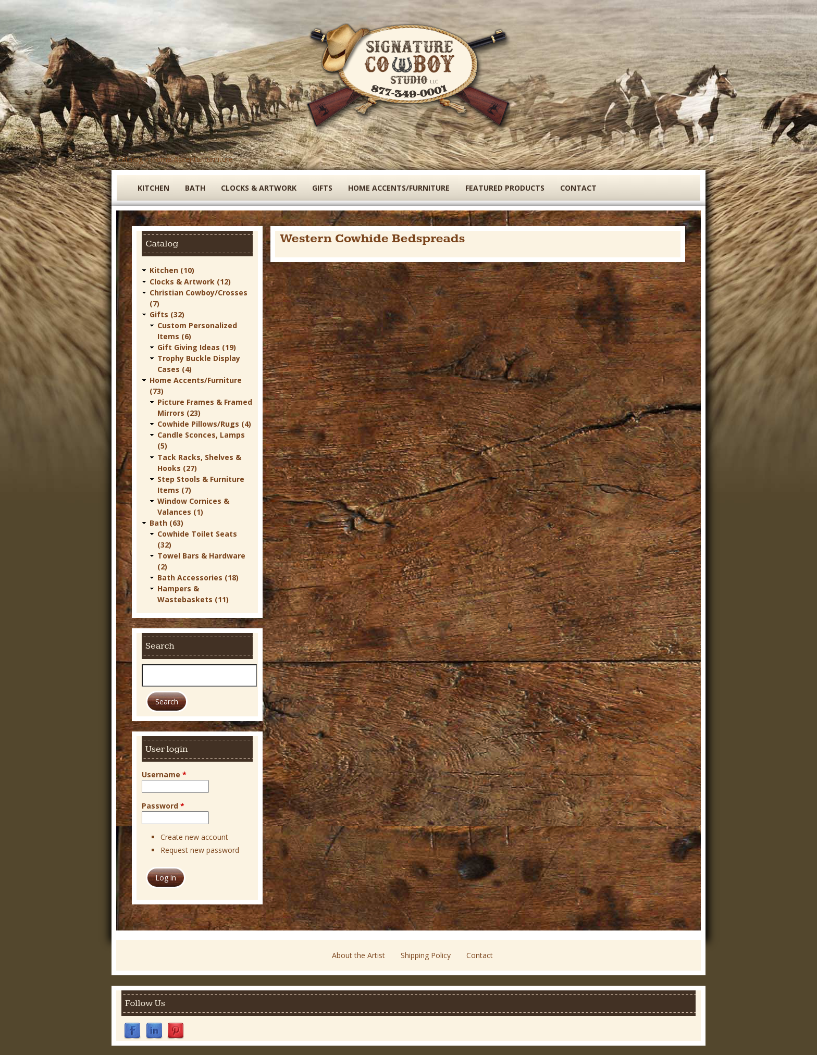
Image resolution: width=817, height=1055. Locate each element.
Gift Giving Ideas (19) (196, 347)
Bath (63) (166, 522)
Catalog (130, 159)
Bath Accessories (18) (198, 576)
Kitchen (153, 188)
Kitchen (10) (172, 270)
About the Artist (358, 954)
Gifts (322, 188)
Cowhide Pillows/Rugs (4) (204, 423)
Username (164, 773)
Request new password (199, 849)
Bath (195, 188)
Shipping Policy (426, 954)
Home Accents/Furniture (192, 159)
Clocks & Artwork (258, 188)
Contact (578, 188)
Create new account (194, 836)
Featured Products (504, 188)
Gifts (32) (167, 314)
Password (163, 805)
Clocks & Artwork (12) (190, 281)
